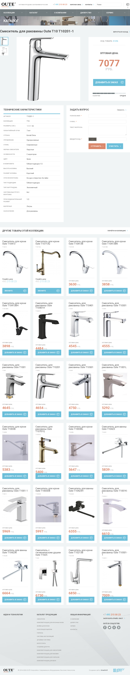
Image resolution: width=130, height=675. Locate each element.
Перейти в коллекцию (117, 231)
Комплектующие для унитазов (48, 657)
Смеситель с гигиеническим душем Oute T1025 (48, 552)
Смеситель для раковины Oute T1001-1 (15, 489)
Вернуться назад (120, 32)
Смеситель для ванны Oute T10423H (81, 489)
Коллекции (9, 13)
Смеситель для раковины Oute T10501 (81, 366)
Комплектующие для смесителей (49, 650)
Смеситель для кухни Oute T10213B (80, 551)
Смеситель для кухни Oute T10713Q (47, 242)
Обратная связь (75, 4)
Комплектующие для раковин (48, 654)
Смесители (41, 619)
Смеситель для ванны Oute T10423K (14, 551)
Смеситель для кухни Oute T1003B (14, 427)
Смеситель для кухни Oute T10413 (14, 242)
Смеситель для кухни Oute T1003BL (80, 427)
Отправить (96, 146)
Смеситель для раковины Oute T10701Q (43, 429)
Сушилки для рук (43, 647)
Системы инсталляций (45, 636)
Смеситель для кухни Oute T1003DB (47, 489)
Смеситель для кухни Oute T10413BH (14, 304)
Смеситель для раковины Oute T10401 (81, 304)
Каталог (34, 13)
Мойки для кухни (43, 626)
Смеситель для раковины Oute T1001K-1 (114, 490)
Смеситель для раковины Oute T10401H (43, 305)
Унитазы (40, 633)
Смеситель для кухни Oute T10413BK (114, 242)
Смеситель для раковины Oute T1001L (114, 366)
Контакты (88, 4)
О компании (60, 13)
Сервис (109, 13)
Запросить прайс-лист (113, 618)
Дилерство (85, 13)
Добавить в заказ (106, 82)
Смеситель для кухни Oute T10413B (80, 242)
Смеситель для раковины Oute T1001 (14, 366)
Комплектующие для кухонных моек (50, 622)
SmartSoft (104, 670)
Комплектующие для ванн (46, 660)
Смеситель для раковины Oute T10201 (47, 366)
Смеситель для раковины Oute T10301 (114, 304)
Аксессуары (41, 643)
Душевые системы (43, 640)
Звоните (8, 291)
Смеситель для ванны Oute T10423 (114, 427)
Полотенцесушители (44, 629)
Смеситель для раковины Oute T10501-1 (114, 552)
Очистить (114, 146)
